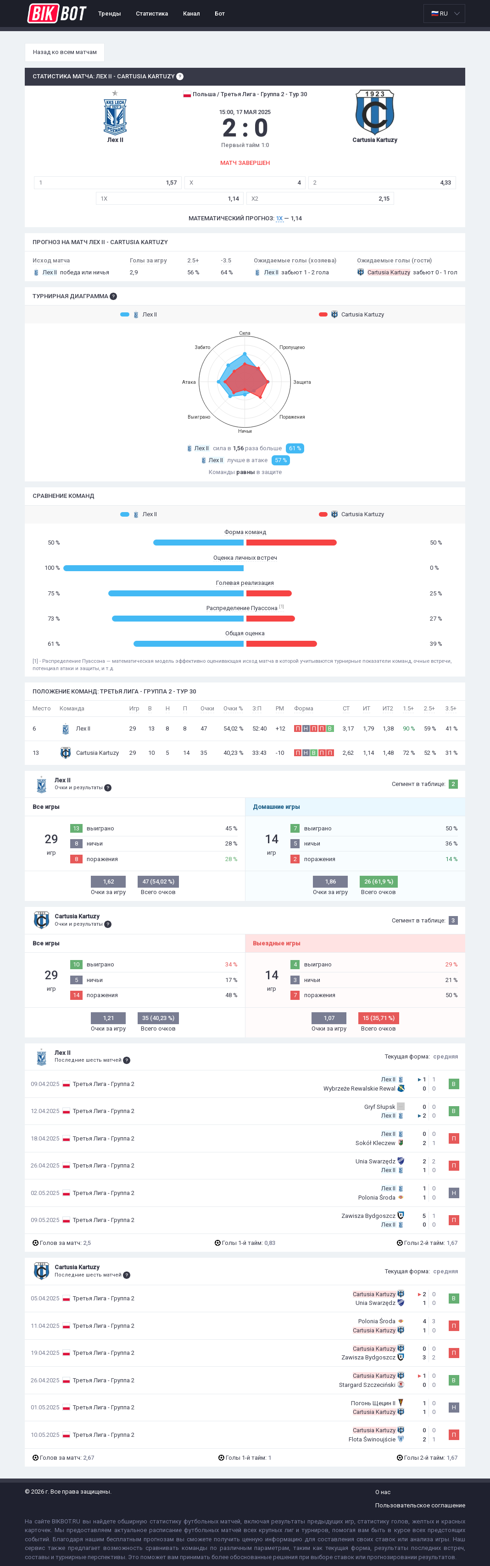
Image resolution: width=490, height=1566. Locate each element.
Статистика (152, 13)
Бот (220, 13)
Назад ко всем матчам (65, 52)
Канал (191, 13)
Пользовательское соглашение (420, 1505)
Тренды (109, 13)
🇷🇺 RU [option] (439, 13)
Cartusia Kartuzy (351, 314)
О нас (382, 1492)
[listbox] (444, 13)
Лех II (138, 314)
